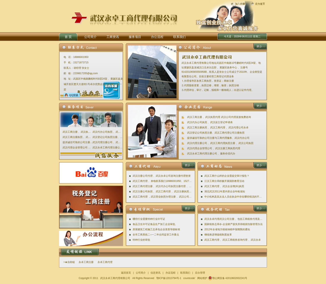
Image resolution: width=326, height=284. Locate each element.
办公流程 (157, 37)
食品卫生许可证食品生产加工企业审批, (154, 224)
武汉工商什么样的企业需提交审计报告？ (226, 175)
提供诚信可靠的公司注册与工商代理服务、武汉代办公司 (78, 142)
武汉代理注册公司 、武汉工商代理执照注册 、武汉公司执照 (107, 142)
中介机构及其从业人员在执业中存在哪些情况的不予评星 (234, 196)
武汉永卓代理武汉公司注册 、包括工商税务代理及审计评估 (234, 219)
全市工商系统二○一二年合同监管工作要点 (156, 234)
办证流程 (170, 272)
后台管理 (200, 272)
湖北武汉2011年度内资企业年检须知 (224, 191)
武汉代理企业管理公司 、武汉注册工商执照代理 (78, 147)
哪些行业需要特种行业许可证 (149, 219)
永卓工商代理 (105, 262)
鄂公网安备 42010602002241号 (227, 278)
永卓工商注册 (86, 262)
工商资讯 (112, 37)
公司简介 (90, 37)
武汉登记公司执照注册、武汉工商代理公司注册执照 (107, 137)
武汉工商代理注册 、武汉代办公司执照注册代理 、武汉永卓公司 (162, 186)
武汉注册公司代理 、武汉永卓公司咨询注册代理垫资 (162, 175)
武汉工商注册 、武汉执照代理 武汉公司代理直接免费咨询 (78, 131)
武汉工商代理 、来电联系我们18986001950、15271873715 (162, 181)
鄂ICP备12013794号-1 (168, 278)
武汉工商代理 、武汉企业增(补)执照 (224, 186)
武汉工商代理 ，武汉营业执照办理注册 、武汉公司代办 (162, 196)
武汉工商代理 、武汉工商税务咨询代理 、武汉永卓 (232, 239)
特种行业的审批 (141, 239)
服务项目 (135, 37)
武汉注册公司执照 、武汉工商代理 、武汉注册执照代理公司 (162, 191)
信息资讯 (156, 272)
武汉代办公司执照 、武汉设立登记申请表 (107, 131)
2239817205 (81, 95)
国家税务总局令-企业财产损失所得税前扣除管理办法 (233, 224)
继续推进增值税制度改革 (218, 234)
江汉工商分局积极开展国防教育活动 (224, 181)
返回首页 (126, 272)
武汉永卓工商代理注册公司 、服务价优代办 (107, 147)
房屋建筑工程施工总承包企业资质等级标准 (156, 229)
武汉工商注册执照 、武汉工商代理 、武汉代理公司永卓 (78, 137)
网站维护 (202, 278)
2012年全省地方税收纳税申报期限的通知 (227, 229)
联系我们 (179, 37)
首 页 (68, 37)
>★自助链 (69, 262)
